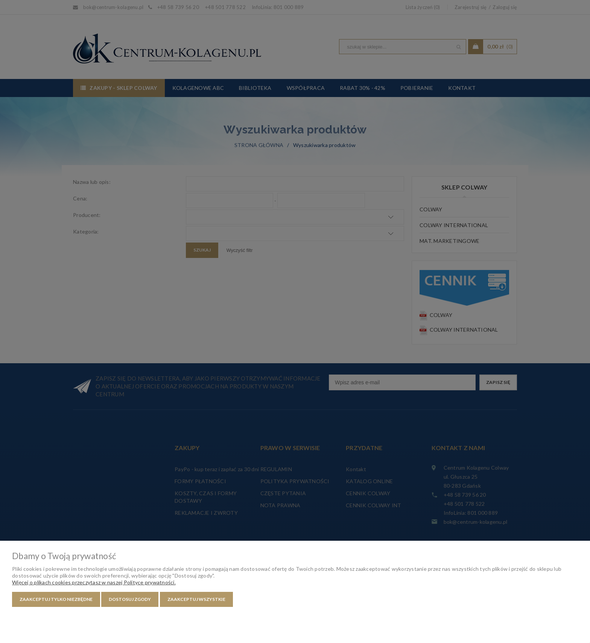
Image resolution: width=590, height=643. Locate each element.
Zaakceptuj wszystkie (196, 599)
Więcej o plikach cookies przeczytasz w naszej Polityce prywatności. (94, 582)
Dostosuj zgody (130, 599)
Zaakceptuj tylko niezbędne (56, 599)
